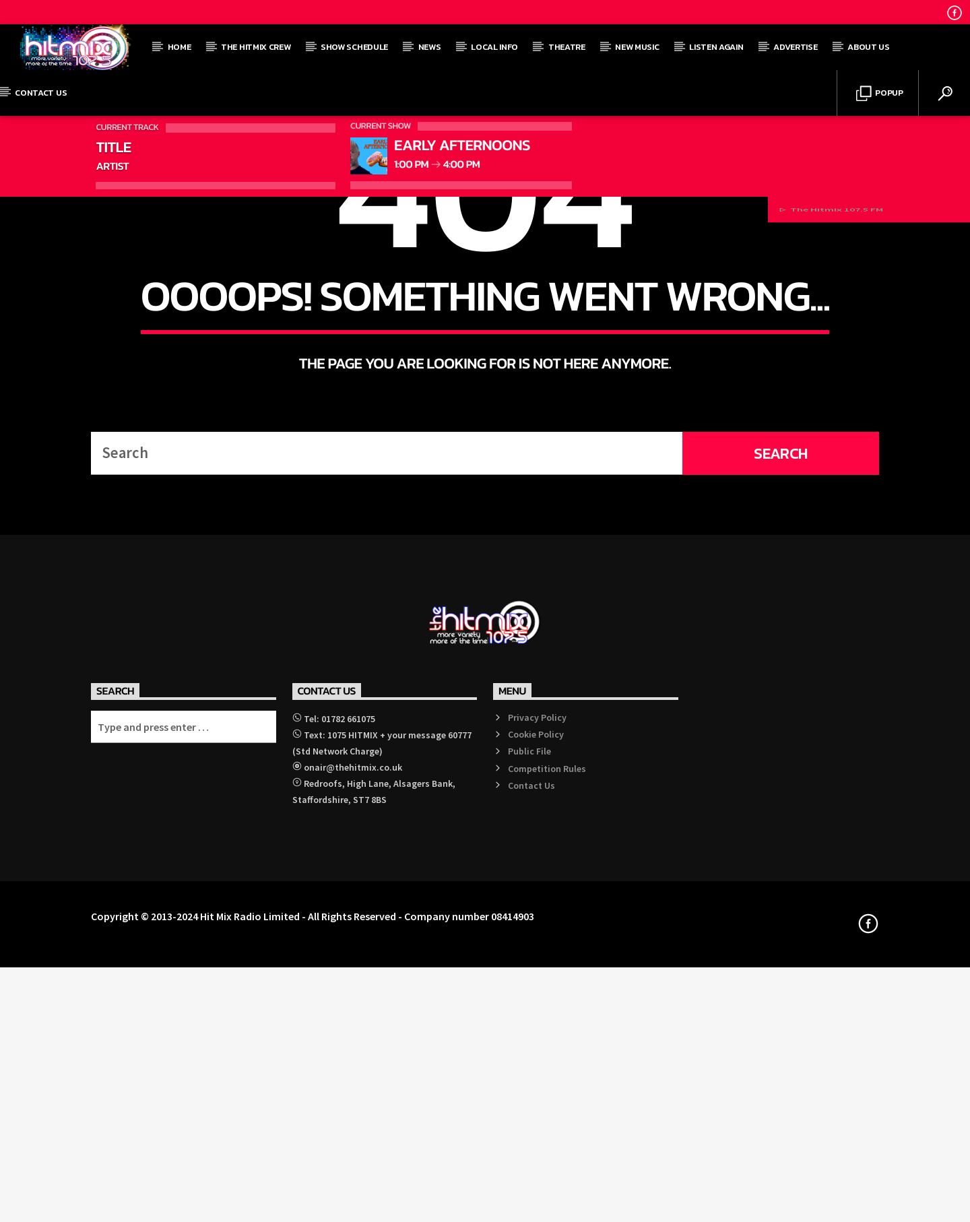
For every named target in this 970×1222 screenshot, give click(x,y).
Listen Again (716, 46)
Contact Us (41, 92)
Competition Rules (547, 1153)
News (429, 46)
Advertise (795, 46)
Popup (879, 94)
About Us (868, 46)
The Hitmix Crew (255, 46)
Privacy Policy (537, 1102)
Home (179, 46)
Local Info (494, 46)
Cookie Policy (536, 1119)
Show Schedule (354, 46)
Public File (529, 1136)
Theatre (566, 46)
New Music (637, 46)
